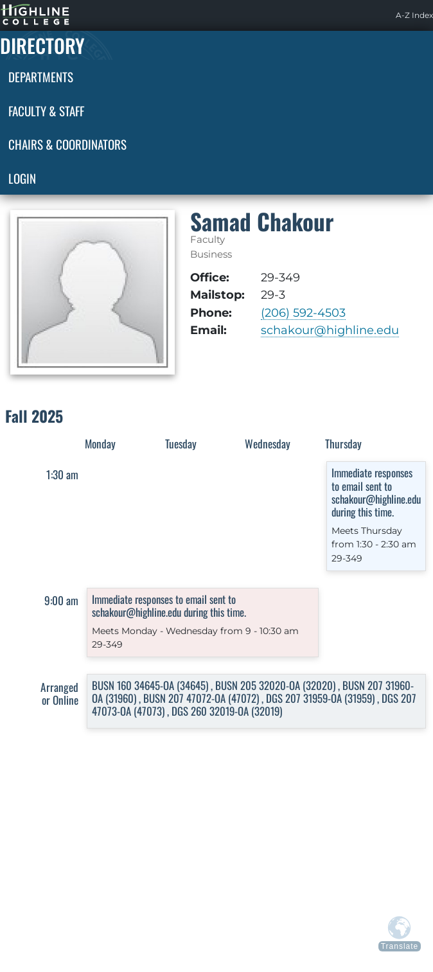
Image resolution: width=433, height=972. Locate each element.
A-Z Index (414, 15)
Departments (40, 76)
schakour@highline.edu (330, 330)
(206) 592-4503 (303, 312)
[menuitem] (414, 15)
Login (22, 178)
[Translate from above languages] (399, 933)
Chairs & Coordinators (67, 144)
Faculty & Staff (46, 110)
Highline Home (22, 15)
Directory (42, 45)
